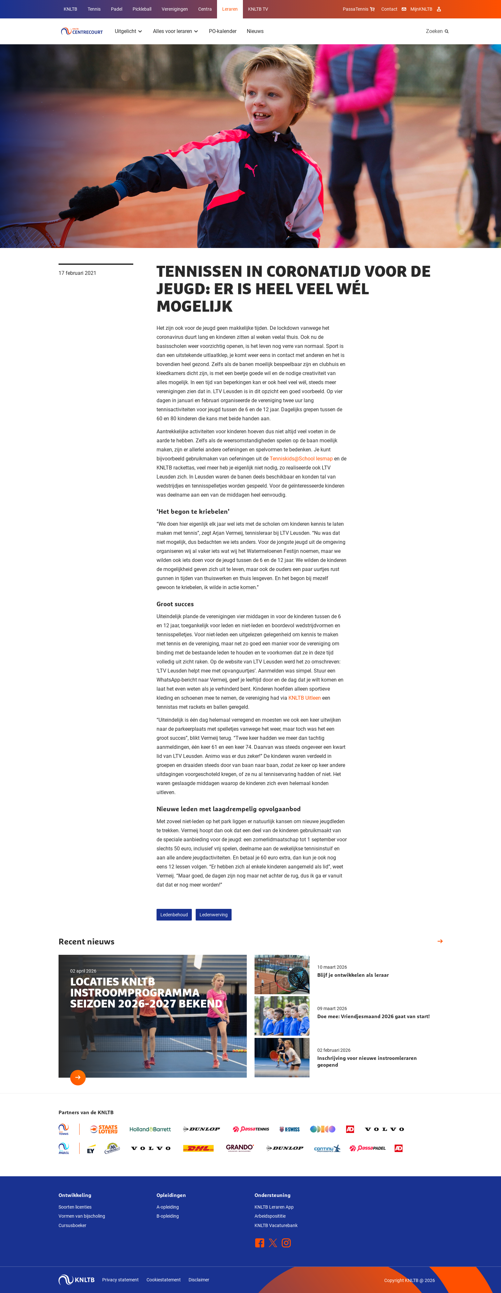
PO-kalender (222, 31)
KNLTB (70, 9)
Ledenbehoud (174, 914)
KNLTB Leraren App (274, 1207)
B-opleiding (168, 1216)
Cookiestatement (164, 1279)
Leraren (230, 9)
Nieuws (255, 31)
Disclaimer (199, 1279)
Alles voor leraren (172, 31)
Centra (205, 9)
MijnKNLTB (421, 9)
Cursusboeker (72, 1225)
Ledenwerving (214, 914)
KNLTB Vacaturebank (276, 1225)
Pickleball (142, 9)
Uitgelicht (125, 31)
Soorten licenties (75, 1207)
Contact (389, 9)
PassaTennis (359, 9)
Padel (116, 9)
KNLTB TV (258, 9)
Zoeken (434, 31)
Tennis (94, 9)
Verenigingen (175, 9)
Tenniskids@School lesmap (301, 459)
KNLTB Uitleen (305, 698)
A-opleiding (168, 1207)
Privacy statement (120, 1279)
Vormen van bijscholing (82, 1216)
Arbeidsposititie (270, 1216)
